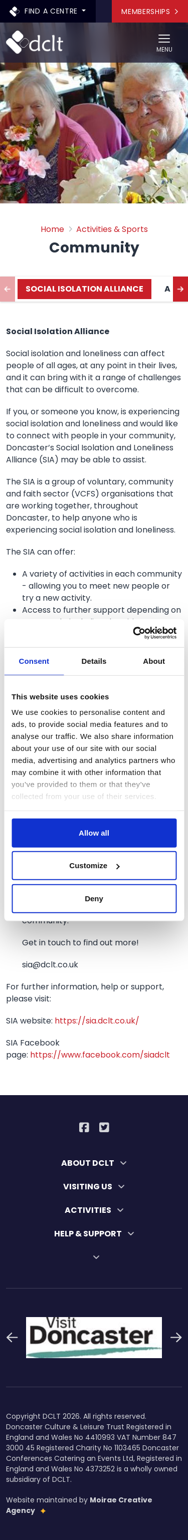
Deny (94, 898)
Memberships (149, 12)
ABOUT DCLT (94, 1163)
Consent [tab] (34, 660)
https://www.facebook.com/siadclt (100, 1055)
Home (52, 229)
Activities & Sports (112, 229)
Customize (94, 865)
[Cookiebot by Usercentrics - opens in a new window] (133, 633)
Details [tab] (94, 660)
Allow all (94, 832)
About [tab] (154, 660)
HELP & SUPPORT (94, 1233)
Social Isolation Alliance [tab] (84, 289)
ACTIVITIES (94, 1210)
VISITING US (94, 1186)
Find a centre (45, 11)
